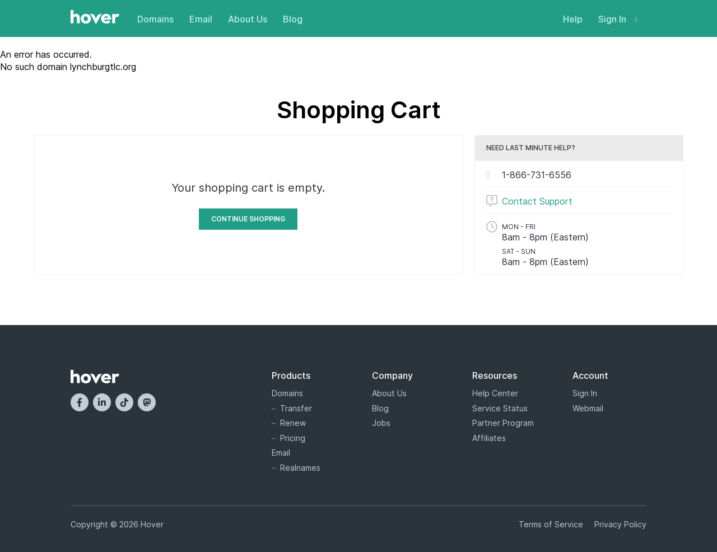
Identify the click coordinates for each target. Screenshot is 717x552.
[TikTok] (124, 402)
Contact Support (537, 201)
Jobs (381, 423)
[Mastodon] (147, 402)
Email (200, 19)
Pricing (292, 438)
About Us (247, 19)
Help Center (495, 393)
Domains (155, 19)
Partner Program (503, 423)
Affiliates (489, 438)
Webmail (587, 408)
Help (573, 19)
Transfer (296, 408)
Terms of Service (551, 524)
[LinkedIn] (102, 402)
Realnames (300, 467)
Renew (293, 423)
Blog (292, 19)
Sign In (617, 19)
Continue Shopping (248, 219)
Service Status (500, 408)
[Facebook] (80, 402)
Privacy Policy (620, 524)
